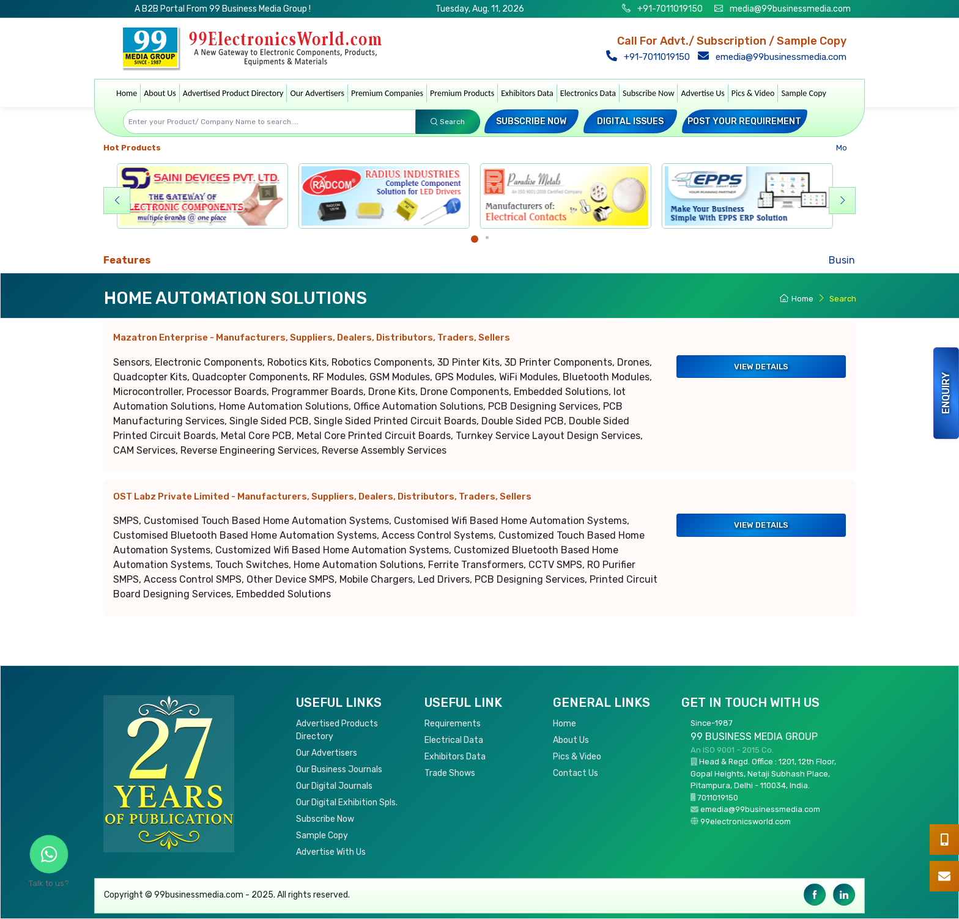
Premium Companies (387, 93)
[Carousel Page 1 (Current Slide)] (474, 239)
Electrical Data (453, 740)
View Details (761, 366)
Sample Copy (803, 93)
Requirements (452, 723)
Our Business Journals (339, 769)
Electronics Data (588, 93)
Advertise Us (702, 93)
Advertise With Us (331, 852)
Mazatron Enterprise (311, 337)
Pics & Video (753, 93)
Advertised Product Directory (233, 93)
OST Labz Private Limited (322, 496)
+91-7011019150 (669, 9)
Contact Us (575, 773)
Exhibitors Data (527, 93)
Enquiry (946, 393)
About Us (160, 93)
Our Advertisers (317, 93)
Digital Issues (630, 121)
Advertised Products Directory (337, 730)
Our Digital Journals (334, 786)
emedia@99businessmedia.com (774, 56)
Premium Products (462, 93)
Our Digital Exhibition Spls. (347, 802)
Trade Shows (449, 773)
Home (126, 93)
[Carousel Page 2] (487, 237)
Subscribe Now (648, 93)
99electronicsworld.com (745, 821)
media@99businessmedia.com (790, 9)
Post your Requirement (744, 121)
